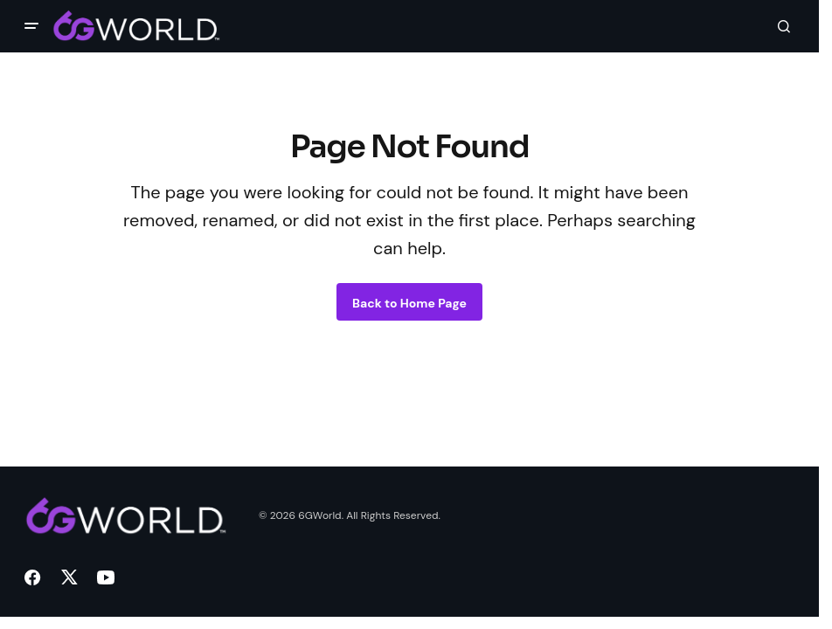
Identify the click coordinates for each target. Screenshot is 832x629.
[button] (31, 26)
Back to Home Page (409, 303)
